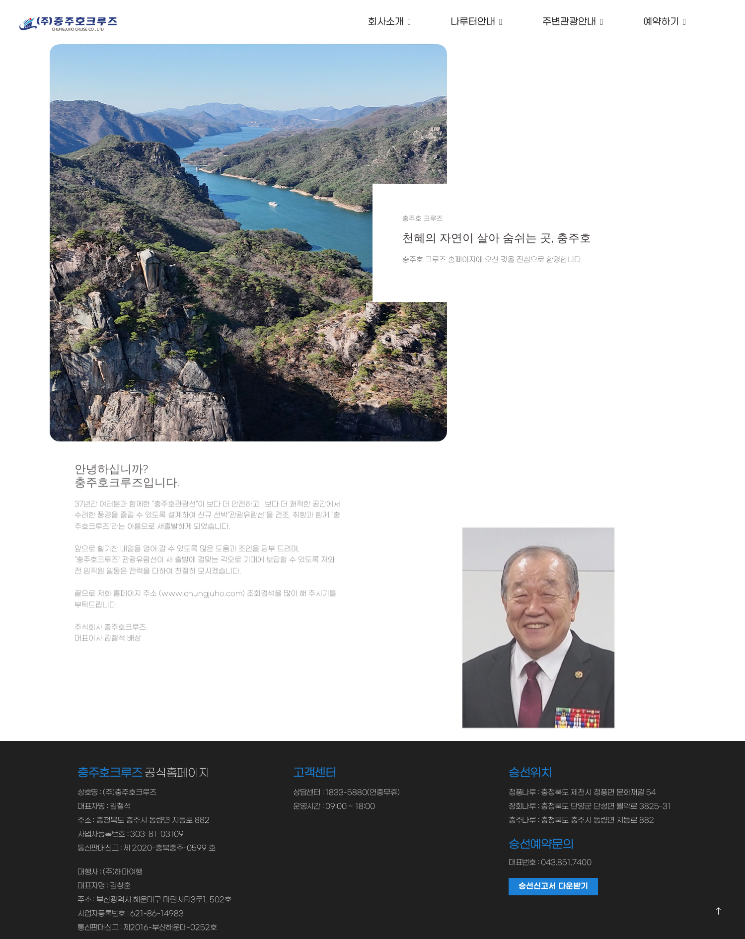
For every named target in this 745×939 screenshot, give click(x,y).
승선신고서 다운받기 (553, 885)
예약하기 (660, 22)
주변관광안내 (569, 22)
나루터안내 (472, 22)
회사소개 (385, 22)
